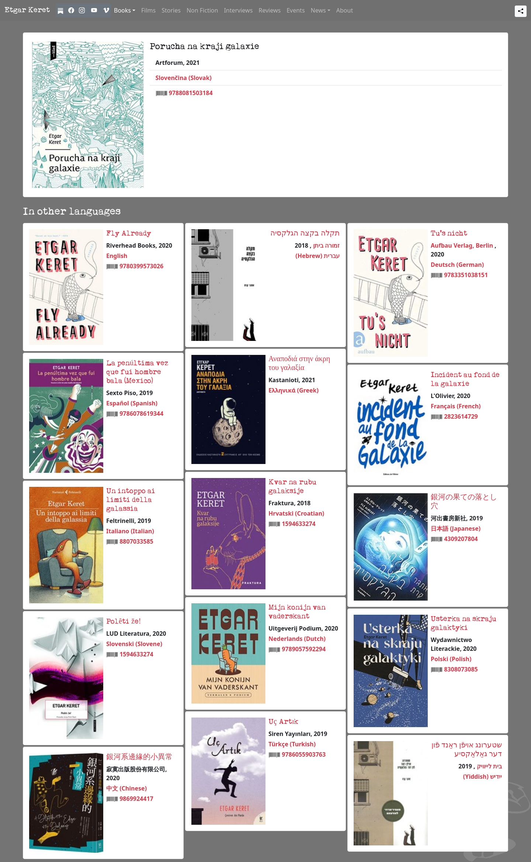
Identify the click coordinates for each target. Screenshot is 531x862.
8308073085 (461, 669)
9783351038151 (466, 275)
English (116, 256)
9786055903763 (304, 754)
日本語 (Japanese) (455, 528)
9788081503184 (191, 93)
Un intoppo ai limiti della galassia (130, 500)
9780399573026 (141, 266)
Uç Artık (283, 722)
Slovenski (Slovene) (134, 644)
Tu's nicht (449, 233)
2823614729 (461, 416)
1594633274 (299, 524)
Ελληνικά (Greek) (293, 390)
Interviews (238, 10)
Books (122, 10)
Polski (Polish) (451, 659)
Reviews (269, 10)
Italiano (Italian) (130, 531)
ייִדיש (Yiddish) (482, 776)
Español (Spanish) (131, 403)
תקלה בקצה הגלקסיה (305, 233)
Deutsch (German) (457, 265)
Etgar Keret (27, 10)
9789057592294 (304, 649)
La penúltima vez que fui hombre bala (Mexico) (137, 372)
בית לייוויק (488, 766)
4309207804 (461, 539)
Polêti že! (123, 621)
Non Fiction (202, 10)
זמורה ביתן (326, 245)
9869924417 (136, 799)
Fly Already (128, 233)
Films (148, 10)
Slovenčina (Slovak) (184, 78)
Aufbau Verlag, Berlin (462, 245)
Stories (171, 10)
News (318, 10)
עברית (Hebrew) (317, 256)
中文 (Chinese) (126, 788)
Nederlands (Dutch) (297, 639)
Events (296, 10)
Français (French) (456, 406)
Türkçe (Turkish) (292, 744)
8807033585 (136, 541)
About (344, 10)
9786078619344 (141, 413)
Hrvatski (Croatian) (296, 513)
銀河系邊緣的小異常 (139, 757)
